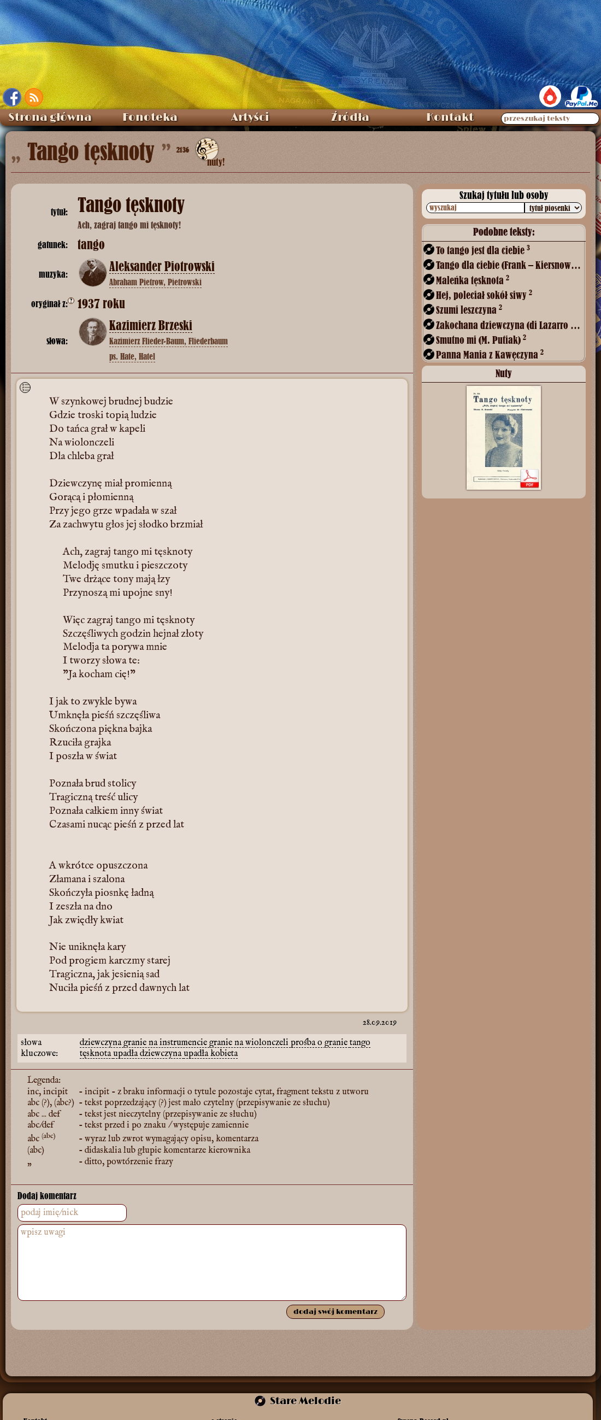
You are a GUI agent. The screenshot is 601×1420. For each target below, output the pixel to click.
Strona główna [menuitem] (50, 117)
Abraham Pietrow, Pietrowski (155, 282)
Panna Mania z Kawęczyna (490, 354)
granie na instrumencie (166, 1042)
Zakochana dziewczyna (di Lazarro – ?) (510, 325)
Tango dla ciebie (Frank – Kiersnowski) (510, 265)
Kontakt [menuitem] (450, 117)
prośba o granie (320, 1042)
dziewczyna (101, 1042)
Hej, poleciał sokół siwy (484, 295)
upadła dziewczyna (148, 1053)
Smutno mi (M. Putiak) (481, 339)
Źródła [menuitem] (350, 117)
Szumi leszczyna (469, 309)
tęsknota (96, 1053)
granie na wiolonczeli (250, 1042)
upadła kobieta (211, 1053)
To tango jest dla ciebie (483, 250)
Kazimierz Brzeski (150, 326)
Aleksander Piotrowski (162, 267)
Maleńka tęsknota (472, 280)
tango (360, 1042)
